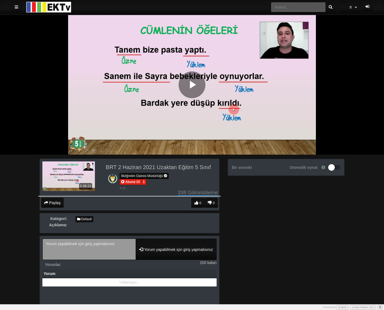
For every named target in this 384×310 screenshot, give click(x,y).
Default (84, 219)
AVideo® (342, 307)
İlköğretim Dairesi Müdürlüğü (144, 176)
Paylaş (52, 203)
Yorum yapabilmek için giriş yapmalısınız (89, 249)
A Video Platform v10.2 (363, 307)
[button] (131, 182)
